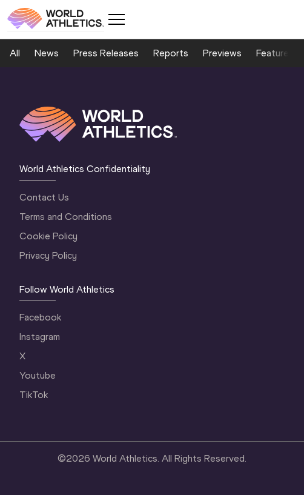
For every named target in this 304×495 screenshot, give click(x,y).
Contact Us (44, 197)
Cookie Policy (48, 236)
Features (275, 53)
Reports (170, 53)
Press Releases (106, 53)
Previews (222, 53)
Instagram (39, 336)
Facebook (40, 317)
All (15, 53)
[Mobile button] (116, 19)
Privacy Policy (48, 255)
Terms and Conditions (65, 216)
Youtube (37, 375)
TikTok (33, 394)
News (47, 53)
